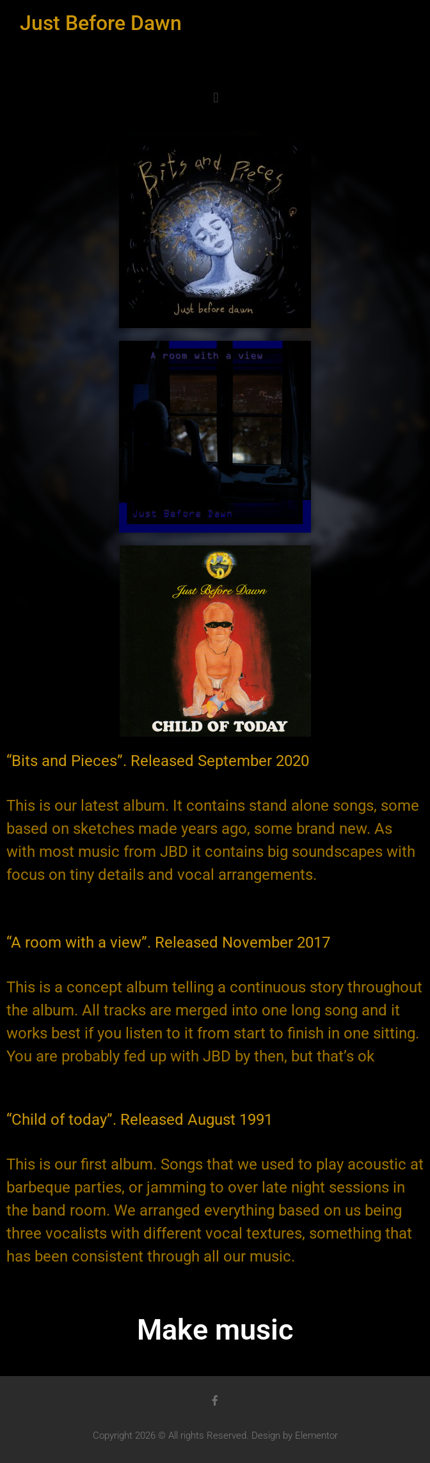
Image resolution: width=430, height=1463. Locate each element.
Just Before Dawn (101, 23)
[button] (216, 97)
